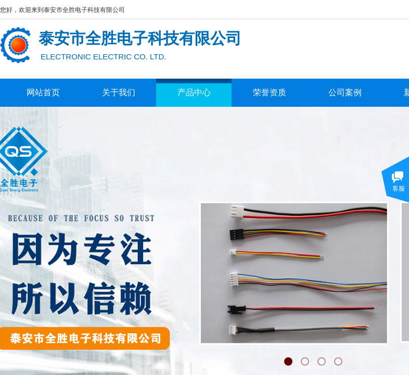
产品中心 (194, 92)
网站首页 (43, 92)
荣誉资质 (269, 92)
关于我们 (118, 92)
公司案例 (345, 92)
